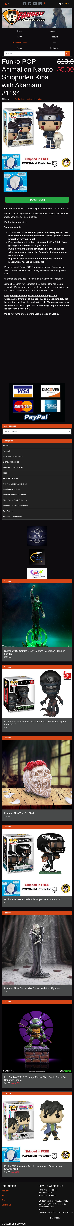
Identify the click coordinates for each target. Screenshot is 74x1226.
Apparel (6, 451)
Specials (7, 1093)
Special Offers (20, 42)
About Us (54, 31)
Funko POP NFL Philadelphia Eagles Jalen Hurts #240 (32, 899)
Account (54, 37)
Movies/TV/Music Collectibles (15, 506)
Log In (54, 42)
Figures (6, 473)
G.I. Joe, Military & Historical (15, 484)
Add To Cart (37, 200)
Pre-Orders (7, 511)
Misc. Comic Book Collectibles (15, 500)
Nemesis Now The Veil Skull (19, 813)
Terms (19, 48)
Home (19, 31)
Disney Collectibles (11, 462)
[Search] (34, 53)
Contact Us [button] (55, 1218)
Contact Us (54, 48)
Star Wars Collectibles (12, 517)
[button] (7, 4)
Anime (5, 445)
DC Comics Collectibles (13, 456)
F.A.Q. (19, 37)
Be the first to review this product (28, 99)
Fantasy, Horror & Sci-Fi (13, 467)
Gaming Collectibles (11, 489)
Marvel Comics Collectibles (14, 495)
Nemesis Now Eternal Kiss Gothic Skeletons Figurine (32, 988)
